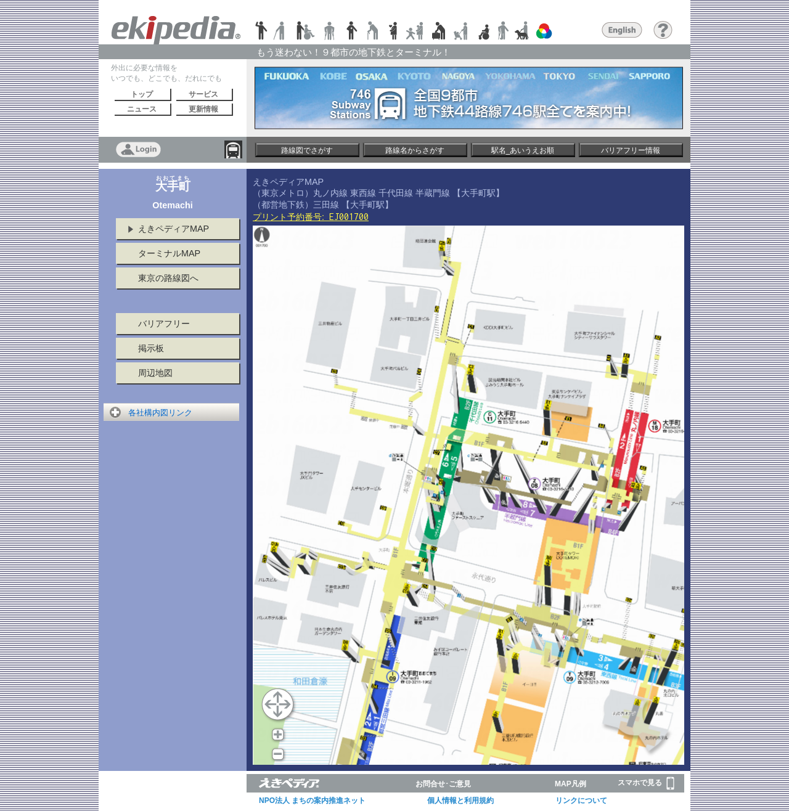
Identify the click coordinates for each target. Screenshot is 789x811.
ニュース (142, 109)
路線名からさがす (414, 150)
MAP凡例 (570, 784)
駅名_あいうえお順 (523, 150)
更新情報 (203, 109)
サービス (203, 94)
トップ (142, 94)
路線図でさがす (307, 150)
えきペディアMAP (173, 229)
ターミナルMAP (169, 253)
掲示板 (151, 348)
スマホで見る (646, 783)
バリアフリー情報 (630, 150)
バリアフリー (164, 323)
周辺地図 (155, 373)
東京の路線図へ (168, 278)
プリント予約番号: (311, 217)
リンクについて (581, 800)
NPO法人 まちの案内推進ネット (312, 800)
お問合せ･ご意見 (443, 784)
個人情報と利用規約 (460, 800)
